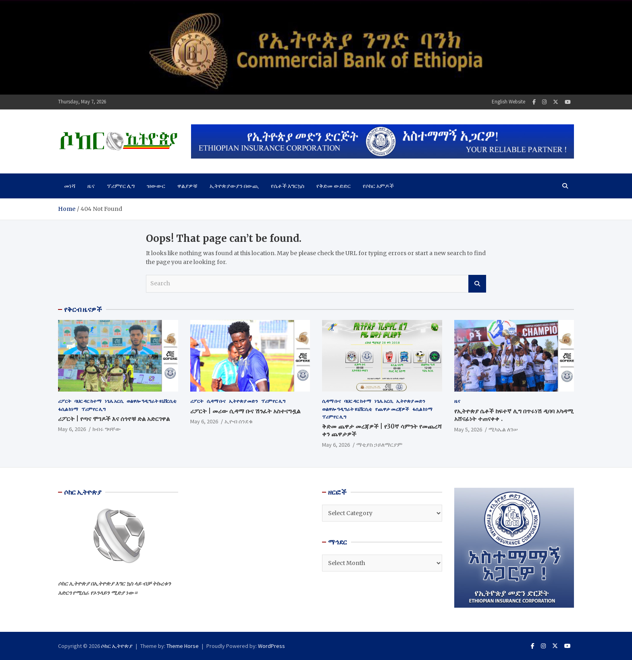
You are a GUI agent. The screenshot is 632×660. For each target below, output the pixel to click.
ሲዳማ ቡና (216, 401)
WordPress (271, 646)
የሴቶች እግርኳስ (287, 186)
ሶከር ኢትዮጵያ (117, 646)
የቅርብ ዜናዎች (83, 309)
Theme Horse (182, 646)
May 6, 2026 (72, 429)
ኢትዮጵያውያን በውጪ (234, 186)
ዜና (91, 186)
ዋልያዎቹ (187, 186)
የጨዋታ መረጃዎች (392, 409)
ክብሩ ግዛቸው (106, 429)
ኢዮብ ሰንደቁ (239, 421)
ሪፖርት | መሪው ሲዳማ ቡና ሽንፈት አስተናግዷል (245, 411)
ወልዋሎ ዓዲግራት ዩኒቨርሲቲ (152, 401)
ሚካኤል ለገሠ (503, 429)
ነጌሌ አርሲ (114, 401)
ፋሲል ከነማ (68, 409)
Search (477, 284)
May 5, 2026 (468, 429)
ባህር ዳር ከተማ (88, 401)
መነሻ (69, 186)
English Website (508, 101)
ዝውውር (156, 186)
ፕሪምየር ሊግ (121, 186)
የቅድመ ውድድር (333, 186)
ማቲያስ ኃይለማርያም (379, 444)
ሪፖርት (64, 401)
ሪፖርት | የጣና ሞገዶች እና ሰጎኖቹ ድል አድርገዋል (114, 419)
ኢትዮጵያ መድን (243, 401)
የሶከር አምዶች (378, 186)
